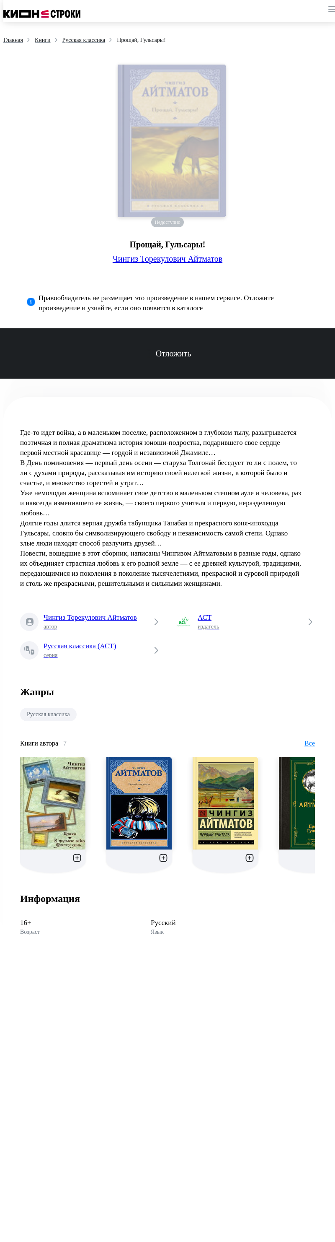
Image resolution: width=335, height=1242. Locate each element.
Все (309, 743)
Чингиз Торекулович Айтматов (167, 258)
